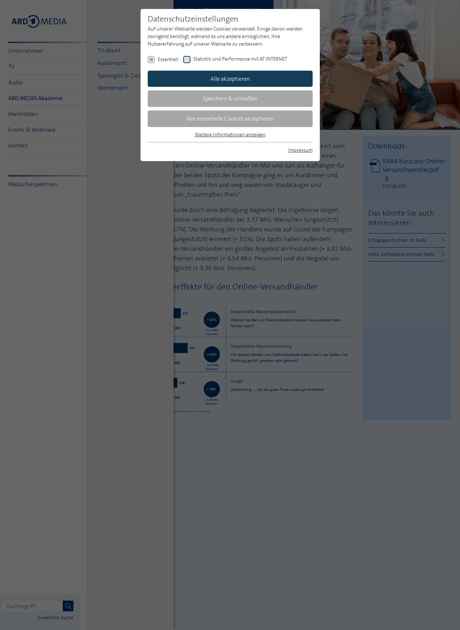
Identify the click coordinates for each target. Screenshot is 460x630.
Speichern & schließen (230, 98)
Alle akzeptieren (230, 79)
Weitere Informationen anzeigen (230, 134)
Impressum (300, 150)
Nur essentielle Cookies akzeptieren (230, 118)
